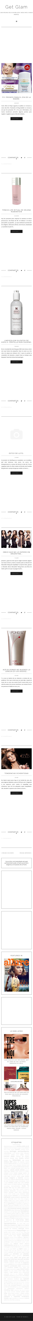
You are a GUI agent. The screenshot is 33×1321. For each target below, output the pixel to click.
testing (9, 1282)
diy (13, 1187)
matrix (5, 1235)
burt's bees (24, 1168)
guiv (28, 1203)
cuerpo (26, 1183)
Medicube (6, 1237)
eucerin (10, 1195)
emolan (6, 1194)
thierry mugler (7, 1285)
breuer (9, 1168)
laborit (14, 1221)
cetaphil (15, 1174)
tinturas (19, 1285)
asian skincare (24, 1153)
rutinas (6, 1272)
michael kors (11, 1240)
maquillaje (21, 1230)
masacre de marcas (10, 1234)
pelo (21, 1254)
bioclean (22, 1163)
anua (13, 1153)
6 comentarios (6, 618)
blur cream (11, 1166)
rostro (19, 1270)
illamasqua (17, 1210)
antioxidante (23, 1151)
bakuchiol (6, 1156)
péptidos (26, 1254)
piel (16, 1257)
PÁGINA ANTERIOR (26, 853)
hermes (5, 1208)
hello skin (20, 1207)
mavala (10, 1235)
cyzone (9, 1184)
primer (20, 1264)
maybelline (25, 1235)
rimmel (6, 1270)
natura (16, 1243)
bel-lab (27, 1160)
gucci (15, 1203)
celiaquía (6, 1173)
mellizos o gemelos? (23, 1237)
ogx (18, 1249)
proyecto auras (25, 1266)
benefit (27, 1162)
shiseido (11, 1275)
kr (19, 1216)
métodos (6, 1239)
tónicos (15, 1287)
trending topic (9, 1290)
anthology (6, 1151)
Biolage (10, 1165)
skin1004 (15, 1277)
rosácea (15, 1270)
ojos (21, 1248)
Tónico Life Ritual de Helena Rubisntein (16, 211)
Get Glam (16, 6)
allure (5, 1149)
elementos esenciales (22, 1190)
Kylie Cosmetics (23, 1216)
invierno (9, 1213)
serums (26, 1274)
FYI (28, 1200)
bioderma (26, 1163)
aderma (6, 1148)
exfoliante (7, 1197)
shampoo (6, 1275)
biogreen (6, 1165)
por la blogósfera (23, 1262)
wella (5, 1300)
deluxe (15, 1184)
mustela (23, 1242)
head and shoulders (24, 1205)
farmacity (10, 1199)
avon (21, 1155)
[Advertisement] (16, 47)
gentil (9, 1202)
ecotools (26, 1189)
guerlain (19, 1203)
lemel (27, 1223)
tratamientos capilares (22, 1288)
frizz (26, 1200)
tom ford (9, 1287)
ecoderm (22, 1189)
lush (8, 1227)
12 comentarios (6, 163)
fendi (19, 1199)
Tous (5, 1288)
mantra (5, 1230)
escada (17, 1194)
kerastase (22, 1215)
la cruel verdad (18, 1218)
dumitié (10, 1189)
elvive (20, 1192)
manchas (21, 1228)
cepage (20, 1173)
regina (18, 1269)
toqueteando (25, 1287)
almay (8, 1149)
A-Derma (15, 1146)
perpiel (13, 1255)
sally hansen (14, 1272)
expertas (17, 1197)
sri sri (11, 1280)
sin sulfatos (26, 1275)
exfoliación (26, 1195)
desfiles (6, 1187)
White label (9, 1300)
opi (15, 1250)
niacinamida (14, 1247)
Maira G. (26, 1316)
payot (10, 1254)
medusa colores (13, 1237)
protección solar (15, 1266)
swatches (23, 1280)
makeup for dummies (10, 1228)
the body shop (15, 1282)
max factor (17, 1235)
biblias (10, 1163)
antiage (13, 1151)
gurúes (6, 1205)
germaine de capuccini (17, 1202)
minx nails (24, 1240)
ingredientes (25, 1212)
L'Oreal (11, 1218)
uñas (5, 1293)
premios (16, 1264)
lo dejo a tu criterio (22, 1225)
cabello (12, 1170)
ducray (5, 1189)
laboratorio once (8, 1221)
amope (12, 1149)
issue (20, 1213)
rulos (27, 1270)
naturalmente (8, 1245)
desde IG (25, 1186)
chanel (19, 1174)
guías (25, 1203)
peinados (16, 1254)
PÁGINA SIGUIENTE (7, 853)
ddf (12, 1184)
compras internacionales (17, 1179)
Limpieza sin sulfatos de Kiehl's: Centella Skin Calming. (16, 341)
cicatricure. (13, 1176)
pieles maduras (9, 1261)
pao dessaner (17, 1252)
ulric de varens (25, 1290)
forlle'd (17, 1200)
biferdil (14, 1163)
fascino (15, 1199)
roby (10, 1270)
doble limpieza (22, 1187)
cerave (10, 1174)
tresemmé (16, 1290)
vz (18, 1298)
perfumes (7, 1255)
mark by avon (19, 1232)
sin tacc (6, 1277)
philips (11, 1257)
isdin (17, 1213)
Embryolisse (26, 1192)
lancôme (26, 1221)
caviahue (21, 1171)
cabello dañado (20, 1170)
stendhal (15, 1280)
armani (17, 1153)
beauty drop (14, 1158)
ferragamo (26, 1199)
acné (27, 1146)
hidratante (7, 1210)
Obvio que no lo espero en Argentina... (16, 553)
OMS (10, 1250)
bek (23, 1160)
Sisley (12, 1277)
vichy (5, 1295)
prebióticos (11, 1264)
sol (5, 1279)
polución (6, 1262)
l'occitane (6, 1218)
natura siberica (24, 1243)
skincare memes (21, 1277)
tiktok (14, 1285)
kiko (9, 1216)
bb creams (25, 1156)
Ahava (23, 1148)
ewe (19, 1195)
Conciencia (11, 1181)
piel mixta (11, 1259)
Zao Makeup (17, 1300)
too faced (19, 1287)
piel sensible (25, 1259)
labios (27, 1220)
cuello (22, 1182)
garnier (6, 1202)
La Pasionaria (26, 1218)
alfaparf (27, 1148)
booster (27, 1166)
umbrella (13, 1291)
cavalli (16, 1171)
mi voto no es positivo (14, 1238)
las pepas (19, 1223)
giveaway (6, 1203)
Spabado (26, 1279)
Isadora (13, 1213)
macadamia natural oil (24, 1227)
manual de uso (12, 1230)
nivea (19, 1247)
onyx (13, 1250)
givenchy (11, 1204)
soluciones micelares (13, 1279)
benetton (6, 1163)
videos (9, 1295)
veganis (22, 1293)
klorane (12, 1216)
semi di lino (13, 1274)
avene (13, 1155)
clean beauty (25, 1176)
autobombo (7, 1154)
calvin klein (7, 1171)
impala (5, 1212)
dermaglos (26, 1184)
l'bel (28, 1216)
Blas (5, 1166)
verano (27, 1293)
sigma (21, 1275)
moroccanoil (17, 1242)
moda (12, 1242)
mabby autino (12, 1227)
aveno (17, 1154)
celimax (11, 1173)
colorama (26, 1178)
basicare (18, 1156)
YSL (13, 1300)
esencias (22, 1194)
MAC (17, 1227)
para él (24, 1252)
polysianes (11, 1262)
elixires (6, 1192)
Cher (22, 1174)
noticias (7, 1249)
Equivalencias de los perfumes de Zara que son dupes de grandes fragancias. (16, 1094)
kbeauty (13, 1215)
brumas (18, 1168)
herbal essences (25, 1207)
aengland (19, 1148)
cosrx (27, 1181)
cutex (5, 1184)
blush (15, 1166)
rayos (24, 1267)
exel (22, 1195)
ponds (16, 1262)
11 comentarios (6, 838)
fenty (22, 1199)
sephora (21, 1274)
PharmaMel (6, 1257)
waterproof (22, 1298)
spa (21, 1279)
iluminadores (25, 1210)
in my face (14, 1212)
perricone (19, 1255)
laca (18, 1221)
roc (12, 1270)
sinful (9, 1277)
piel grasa (22, 1257)
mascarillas (25, 1234)
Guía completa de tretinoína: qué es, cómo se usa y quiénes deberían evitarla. (16, 1061)
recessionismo (13, 1269)
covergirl (6, 1182)
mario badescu (11, 1232)
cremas (10, 1183)
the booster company (24, 1282)
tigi (12, 1285)
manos (27, 1228)
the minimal (26, 1283)
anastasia (23, 1149)
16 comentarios (6, 407)
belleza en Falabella (18, 1162)
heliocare (15, 1207)
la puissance (8, 1220)
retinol (22, 1269)
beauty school (24, 1158)
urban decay (11, 1293)
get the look (26, 1202)
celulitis (15, 1173)
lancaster (22, 1221)
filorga (10, 1200)
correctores (22, 1181)
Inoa (5, 1213)
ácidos (24, 1146)
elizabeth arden (13, 1192)
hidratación (25, 1208)
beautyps (17, 1160)
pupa (5, 1267)
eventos (15, 1196)
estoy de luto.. (16, 453)
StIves (18, 1280)
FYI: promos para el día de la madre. (16, 98)
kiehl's (5, 1216)
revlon (27, 1269)
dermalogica (7, 1186)
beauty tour (7, 1160)
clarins (18, 1176)
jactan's (5, 1215)
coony (16, 1181)
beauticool (6, 1158)
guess (22, 1203)
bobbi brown (21, 1166)
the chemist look (9, 1283)
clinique (6, 1178)
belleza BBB (8, 1162)
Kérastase (27, 1215)
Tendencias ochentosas (16, 773)
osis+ (22, 1250)
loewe (5, 1227)
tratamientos (11, 1288)
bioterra (14, 1165)
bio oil (18, 1163)
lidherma (7, 1225)
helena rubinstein (8, 1207)
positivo (6, 1264)
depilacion (20, 1184)
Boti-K (5, 1168)
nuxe (11, 1249)
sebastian (6, 1274)
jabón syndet (25, 1213)
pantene (11, 1252)
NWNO (14, 1249)
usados (17, 1293)
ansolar (27, 1149)
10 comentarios (6, 276)
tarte (28, 1280)
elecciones (13, 1191)
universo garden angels (22, 1291)
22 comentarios (6, 736)
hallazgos (16, 1205)
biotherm (19, 1165)
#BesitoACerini (8, 1146)
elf (28, 1190)
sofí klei (27, 1277)
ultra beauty (7, 1291)
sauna (20, 1272)
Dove (27, 1187)
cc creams (26, 1171)
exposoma (23, 1197)
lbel (24, 1223)
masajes (19, 1234)
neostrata (26, 1245)
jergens (9, 1215)
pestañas (26, 1255)
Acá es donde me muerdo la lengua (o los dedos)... (16, 670)
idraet (12, 1210)
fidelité (5, 1200)
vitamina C (8, 1296)
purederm (10, 1267)
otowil (24, 1250)
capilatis (12, 1171)
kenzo (17, 1215)
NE (18, 1245)
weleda (27, 1298)
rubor (23, 1270)
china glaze (7, 1176)
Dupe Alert (16, 1189)
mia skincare (24, 1238)
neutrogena (7, 1247)
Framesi (22, 1200)
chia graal (26, 1174)
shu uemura (17, 1275)
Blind (7, 1166)
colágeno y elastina (16, 1178)
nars (11, 1243)
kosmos (16, 1216)
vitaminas (17, 1296)
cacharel (27, 1170)
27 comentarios (6, 518)
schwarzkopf (26, 1272)
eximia (13, 1197)
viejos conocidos (17, 1295)
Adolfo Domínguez (12, 1148)
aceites (19, 1146)
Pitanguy (27, 1261)
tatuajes (6, 1282)
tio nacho (23, 1285)
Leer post (15, 118)
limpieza (13, 1225)
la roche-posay (18, 1220)
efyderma (6, 1190)
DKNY (16, 1187)
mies (15, 1240)
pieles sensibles (19, 1261)
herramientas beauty (14, 1208)
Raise (20, 1267)
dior (10, 1188)
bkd (28, 1165)
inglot (19, 1212)
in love (9, 1212)
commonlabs (7, 1179)
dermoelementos (15, 1186)
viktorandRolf (26, 1295)
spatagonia (6, 1280)
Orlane (18, 1250)
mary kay (26, 1232)
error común (11, 1194)
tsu (20, 1290)
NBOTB (15, 1245)
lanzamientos (10, 1223)
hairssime (10, 1205)
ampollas (17, 1149)
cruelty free (17, 1182)
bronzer (13, 1168)
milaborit (19, 1240)
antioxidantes (7, 1153)
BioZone (24, 1165)
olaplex (25, 1249)
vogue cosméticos (13, 1298)
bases (13, 1156)
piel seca (17, 1259)
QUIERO (16, 1267)
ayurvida (27, 1154)
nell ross (21, 1245)
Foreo (13, 1200)
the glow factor (18, 1283)
